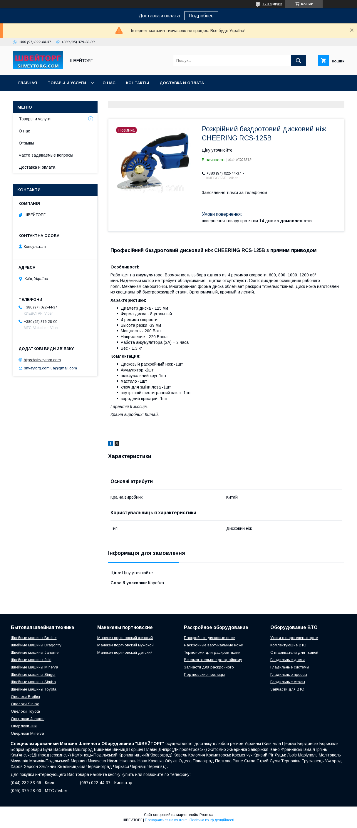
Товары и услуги (67, 83)
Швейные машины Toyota (33, 689)
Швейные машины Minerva (34, 667)
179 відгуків (272, 4)
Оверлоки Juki (24, 726)
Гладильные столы (287, 682)
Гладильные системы (289, 667)
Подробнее (201, 15)
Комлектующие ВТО (288, 645)
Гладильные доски (287, 660)
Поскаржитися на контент (166, 820)
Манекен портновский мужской (125, 645)
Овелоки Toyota (25, 711)
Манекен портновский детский (124, 652)
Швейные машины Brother (34, 637)
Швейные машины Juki (31, 660)
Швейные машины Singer (33, 674)
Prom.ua (206, 815)
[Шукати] (298, 60)
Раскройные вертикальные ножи (213, 645)
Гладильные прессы (288, 674)
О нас (109, 83)
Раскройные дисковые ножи (209, 637)
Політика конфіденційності (212, 820)
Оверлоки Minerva (27, 733)
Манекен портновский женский (125, 637)
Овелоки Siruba (25, 704)
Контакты (137, 83)
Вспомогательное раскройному (213, 660)
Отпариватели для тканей (294, 652)
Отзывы (26, 143)
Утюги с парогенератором (294, 637)
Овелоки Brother (25, 696)
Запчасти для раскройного (209, 667)
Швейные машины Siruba (33, 682)
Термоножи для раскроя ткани (212, 652)
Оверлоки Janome (27, 718)
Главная (27, 83)
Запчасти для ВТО (287, 689)
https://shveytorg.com (42, 359)
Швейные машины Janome (34, 652)
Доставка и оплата (182, 83)
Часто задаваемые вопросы (46, 155)
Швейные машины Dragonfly (36, 645)
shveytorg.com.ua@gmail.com (50, 368)
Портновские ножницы (204, 674)
